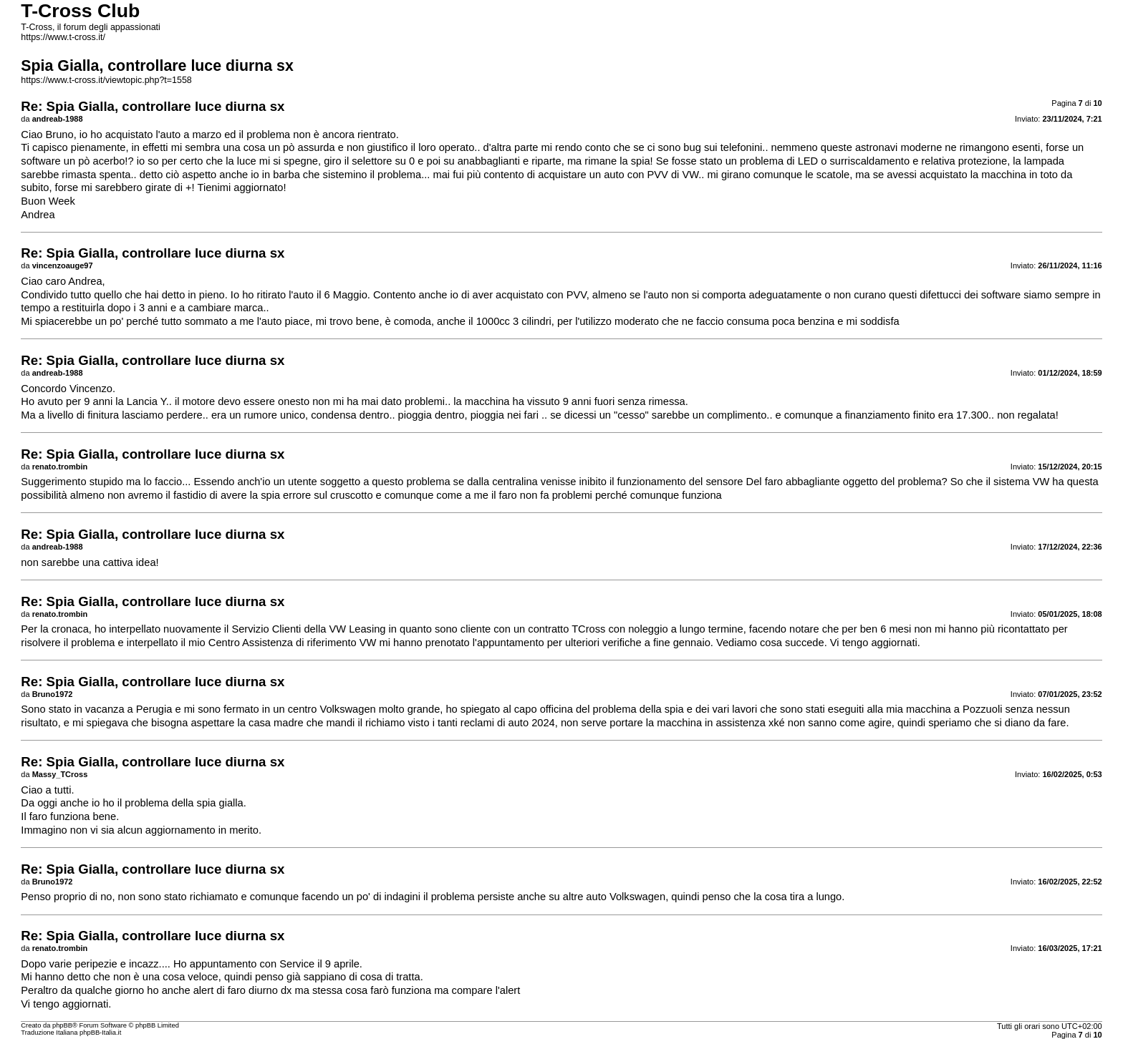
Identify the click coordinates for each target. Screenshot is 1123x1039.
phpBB (62, 1025)
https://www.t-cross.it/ (63, 37)
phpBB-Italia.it (100, 1032)
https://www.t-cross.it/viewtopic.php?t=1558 (106, 80)
